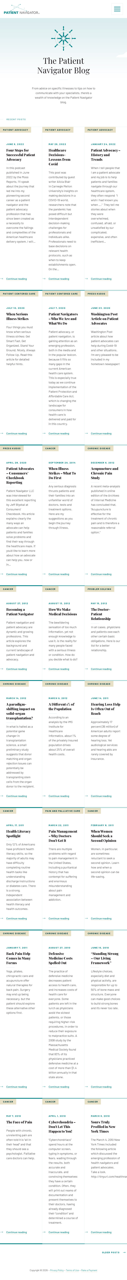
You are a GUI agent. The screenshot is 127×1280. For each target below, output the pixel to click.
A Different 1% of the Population (61, 706)
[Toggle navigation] (117, 9)
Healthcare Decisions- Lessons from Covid (59, 157)
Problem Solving (99, 589)
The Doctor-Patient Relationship (101, 614)
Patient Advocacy (15, 129)
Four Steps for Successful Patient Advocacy (20, 155)
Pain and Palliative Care (62, 810)
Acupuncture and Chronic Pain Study (104, 473)
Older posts (111, 1252)
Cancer (50, 448)
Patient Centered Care (19, 293)
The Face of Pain (19, 1122)
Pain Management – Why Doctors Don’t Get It (63, 836)
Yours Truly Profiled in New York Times (103, 1126)
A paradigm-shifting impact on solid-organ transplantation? (20, 711)
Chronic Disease (99, 448)
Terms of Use (72, 1270)
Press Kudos (96, 293)
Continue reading (16, 278)
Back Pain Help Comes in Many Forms (18, 958)
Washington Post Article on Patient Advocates (104, 318)
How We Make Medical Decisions (63, 611)
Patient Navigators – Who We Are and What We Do (63, 318)
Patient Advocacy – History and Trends (105, 155)
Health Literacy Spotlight (18, 833)
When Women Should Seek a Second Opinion (103, 836)
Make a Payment (89, 1270)
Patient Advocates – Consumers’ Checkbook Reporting (20, 475)
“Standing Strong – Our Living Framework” (105, 958)
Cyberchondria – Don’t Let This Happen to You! (62, 1126)
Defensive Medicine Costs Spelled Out (61, 958)
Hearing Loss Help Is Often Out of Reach (105, 709)
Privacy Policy (57, 1270)
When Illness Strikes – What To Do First (62, 473)
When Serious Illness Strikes (17, 316)
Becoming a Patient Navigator (20, 611)
